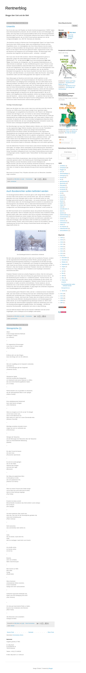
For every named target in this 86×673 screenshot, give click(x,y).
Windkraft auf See (70, 85)
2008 (61, 300)
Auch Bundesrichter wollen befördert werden (27, 191)
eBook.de (74, 131)
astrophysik (13, 181)
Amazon (67, 81)
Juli (63, 268)
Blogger (51, 668)
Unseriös (10, 26)
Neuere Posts (10, 632)
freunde (62, 177)
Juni (63, 271)
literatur (12, 625)
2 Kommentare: (29, 179)
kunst (61, 195)
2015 (61, 249)
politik (61, 203)
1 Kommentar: (28, 316)
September (65, 264)
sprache (62, 213)
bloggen (62, 169)
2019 (61, 239)
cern (61, 171)
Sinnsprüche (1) (13, 328)
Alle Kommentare (65, 142)
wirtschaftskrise (64, 230)
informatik (62, 185)
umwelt (62, 218)
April (63, 275)
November (64, 260)
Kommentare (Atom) (18, 635)
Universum (62, 220)
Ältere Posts (51, 632)
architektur (62, 165)
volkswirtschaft (63, 228)
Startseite (30, 632)
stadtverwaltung (64, 214)
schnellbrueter (63, 209)
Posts (62, 140)
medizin (62, 199)
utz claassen (63, 226)
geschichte (62, 183)
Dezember (64, 257)
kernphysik (62, 189)
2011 (61, 293)
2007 (61, 302)
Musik (61, 201)
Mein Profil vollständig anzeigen (70, 36)
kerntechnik (63, 191)
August (64, 266)
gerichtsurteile (14, 318)
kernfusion (62, 187)
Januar (64, 290)
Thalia (73, 81)
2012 (61, 255)
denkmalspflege (64, 173)
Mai (63, 273)
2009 (61, 298)
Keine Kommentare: (30, 623)
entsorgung (63, 175)
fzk (60, 179)
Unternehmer (63, 222)
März (63, 278)
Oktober (64, 262)
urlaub (61, 224)
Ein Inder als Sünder (70, 132)
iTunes (67, 131)
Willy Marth (73, 32)
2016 (61, 246)
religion (62, 205)
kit (60, 193)
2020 (61, 237)
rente (61, 207)
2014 (61, 251)
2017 (61, 244)
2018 (61, 242)
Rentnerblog (15, 8)
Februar (64, 280)
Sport (61, 211)
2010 (61, 296)
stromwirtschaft (64, 216)
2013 (61, 253)
